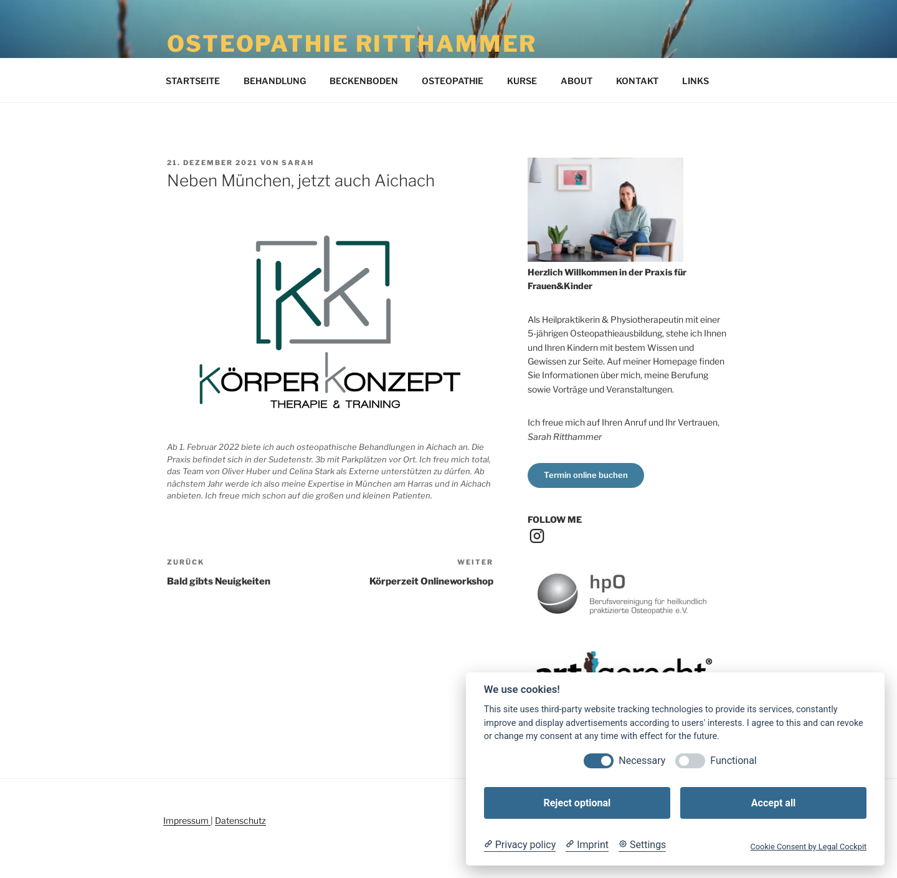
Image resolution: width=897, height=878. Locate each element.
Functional (733, 760)
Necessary (642, 760)
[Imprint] (587, 845)
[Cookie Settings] (642, 845)
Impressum (187, 820)
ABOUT (576, 80)
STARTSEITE (193, 80)
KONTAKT (637, 80)
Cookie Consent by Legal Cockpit (808, 846)
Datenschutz (240, 820)
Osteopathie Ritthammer (352, 43)
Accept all (773, 803)
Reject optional (576, 803)
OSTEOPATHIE (452, 80)
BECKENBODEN (364, 80)
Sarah (298, 162)
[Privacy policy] (520, 845)
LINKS (695, 80)
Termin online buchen (586, 475)
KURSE (522, 80)
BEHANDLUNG (275, 80)
